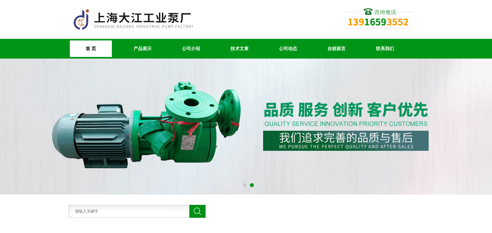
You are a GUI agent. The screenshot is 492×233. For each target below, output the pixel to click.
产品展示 (143, 48)
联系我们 (385, 48)
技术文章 (239, 48)
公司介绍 (191, 48)
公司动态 (288, 48)
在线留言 (336, 48)
